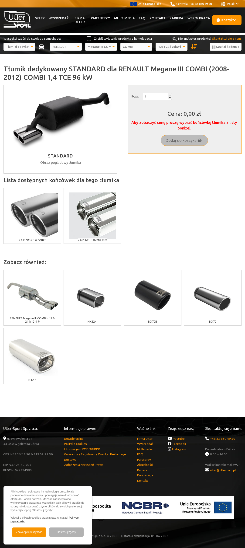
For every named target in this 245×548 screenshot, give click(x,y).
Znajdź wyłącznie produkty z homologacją (123, 38)
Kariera (176, 18)
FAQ (142, 18)
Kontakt (158, 18)
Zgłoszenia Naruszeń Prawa (83, 465)
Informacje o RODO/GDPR (82, 449)
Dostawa (70, 459)
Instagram (179, 449)
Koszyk (226, 20)
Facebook (179, 444)
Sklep (40, 18)
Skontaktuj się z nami (227, 38)
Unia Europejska (145, 3)
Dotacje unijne (74, 438)
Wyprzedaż (58, 18)
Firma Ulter (80, 20)
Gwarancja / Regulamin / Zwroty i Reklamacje (95, 454)
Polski (229, 4)
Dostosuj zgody (66, 532)
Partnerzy (100, 18)
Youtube (179, 438)
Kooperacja (145, 475)
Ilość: (135, 96)
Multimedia (124, 18)
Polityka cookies (75, 444)
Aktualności (145, 465)
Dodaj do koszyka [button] (184, 140)
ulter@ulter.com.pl (223, 470)
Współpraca (198, 18)
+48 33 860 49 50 (200, 3)
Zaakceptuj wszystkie (29, 532)
